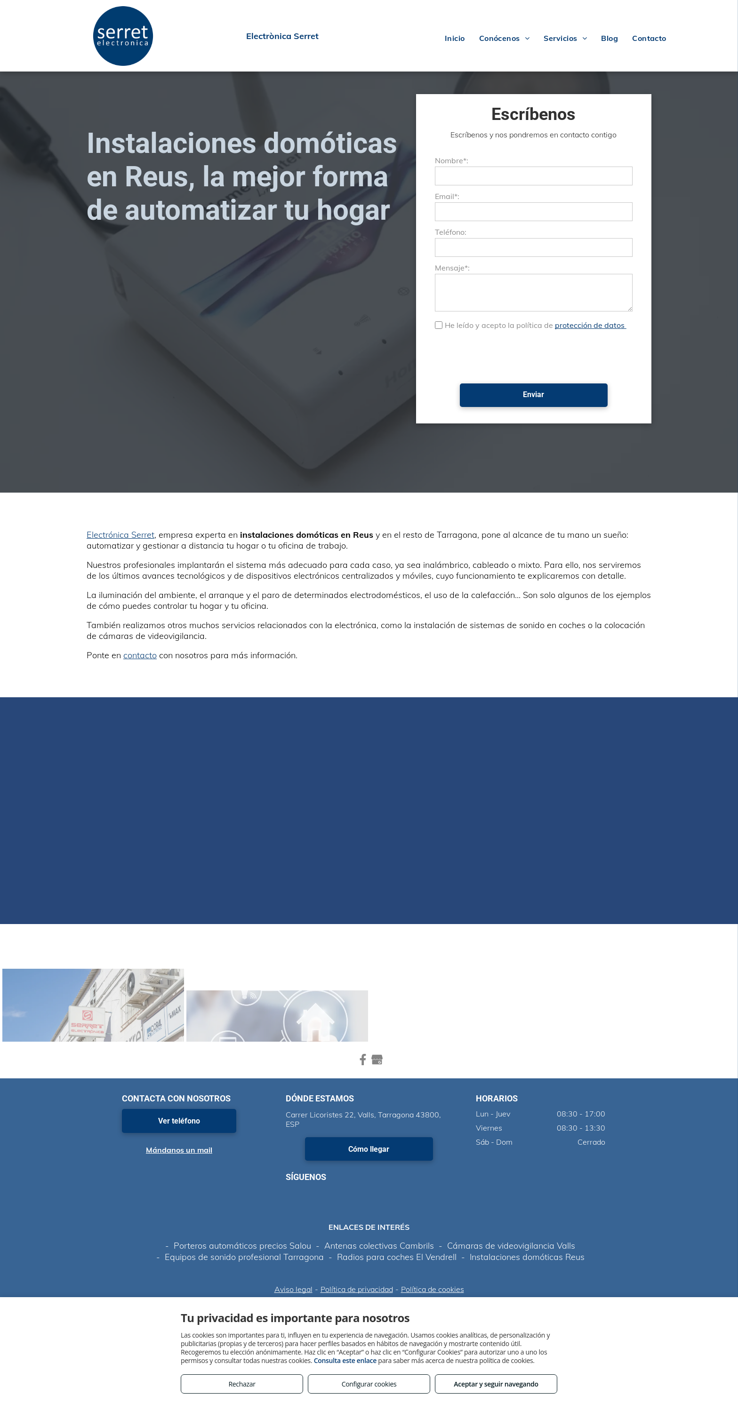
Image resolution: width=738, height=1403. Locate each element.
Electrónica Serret (120, 534)
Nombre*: (451, 160)
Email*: (447, 196)
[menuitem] (455, 38)
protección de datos (590, 325)
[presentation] (506, 355)
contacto (140, 655)
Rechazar (241, 1383)
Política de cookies (432, 1289)
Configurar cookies (369, 1383)
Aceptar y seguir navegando (496, 1383)
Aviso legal (293, 1289)
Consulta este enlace (345, 1360)
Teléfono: (450, 232)
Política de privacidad (357, 1289)
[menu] (717, 36)
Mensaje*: (452, 267)
